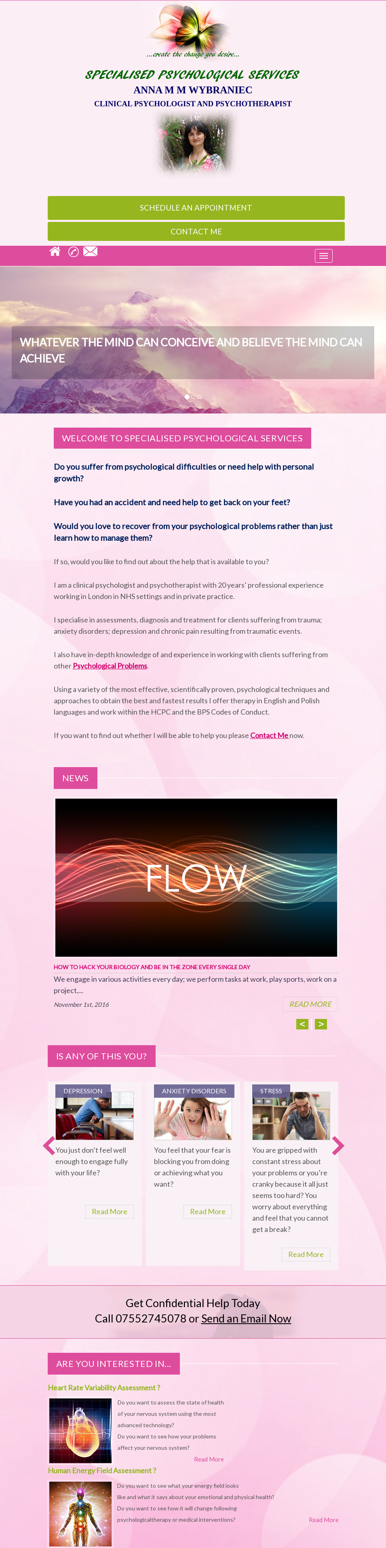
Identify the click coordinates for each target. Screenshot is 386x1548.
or (240, 1318)
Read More (109, 1211)
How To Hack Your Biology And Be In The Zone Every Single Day (152, 967)
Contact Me (196, 231)
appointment (196, 207)
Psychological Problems (110, 665)
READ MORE (310, 1004)
